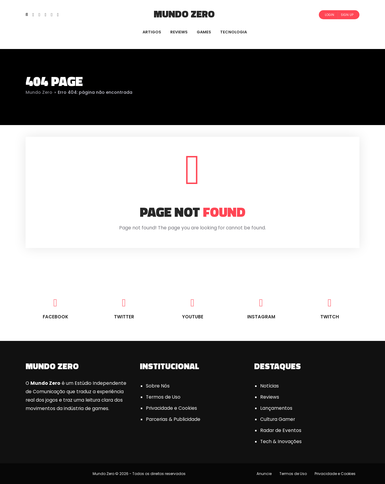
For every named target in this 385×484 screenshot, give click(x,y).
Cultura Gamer (277, 419)
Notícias (269, 386)
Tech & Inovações (281, 441)
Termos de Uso (163, 397)
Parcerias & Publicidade (173, 419)
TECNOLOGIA (233, 32)
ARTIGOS (152, 32)
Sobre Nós (158, 386)
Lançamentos (276, 408)
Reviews (269, 397)
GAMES (204, 32)
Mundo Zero (184, 13)
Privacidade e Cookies (171, 408)
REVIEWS (179, 32)
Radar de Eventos (280, 430)
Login (329, 15)
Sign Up (347, 15)
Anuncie (264, 473)
